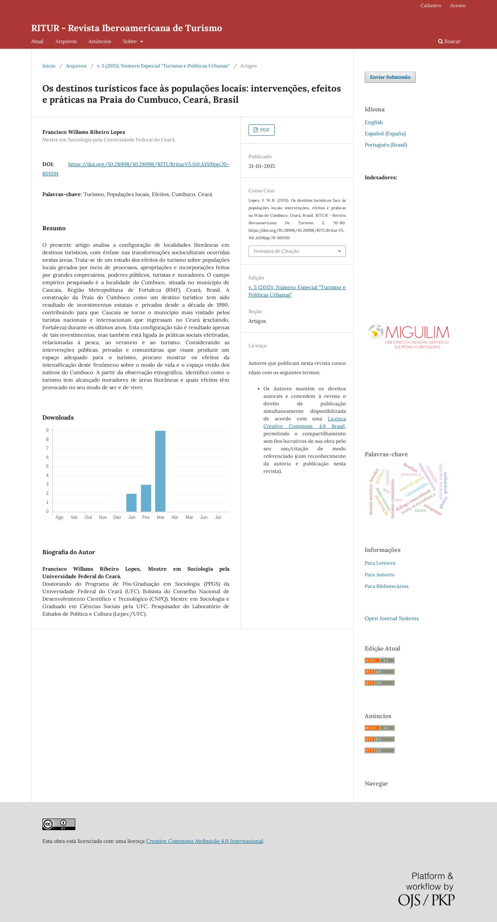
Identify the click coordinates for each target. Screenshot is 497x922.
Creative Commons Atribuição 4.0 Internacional (204, 841)
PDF (264, 130)
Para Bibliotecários (387, 586)
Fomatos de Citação (276, 251)
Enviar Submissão (390, 77)
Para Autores (379, 574)
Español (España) (385, 133)
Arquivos (65, 41)
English (374, 122)
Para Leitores (380, 563)
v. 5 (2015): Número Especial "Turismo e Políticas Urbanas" (163, 66)
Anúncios (99, 41)
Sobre (131, 41)
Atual (37, 41)
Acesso (458, 5)
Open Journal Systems (392, 618)
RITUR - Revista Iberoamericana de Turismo (126, 28)
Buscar (449, 41)
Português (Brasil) (386, 144)
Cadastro (431, 5)
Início (48, 66)
